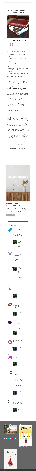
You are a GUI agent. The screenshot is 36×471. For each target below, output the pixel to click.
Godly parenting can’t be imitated (17, 113)
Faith (20, 14)
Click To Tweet (23, 114)
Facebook (13, 51)
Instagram (17, 51)
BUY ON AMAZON (10, 214)
